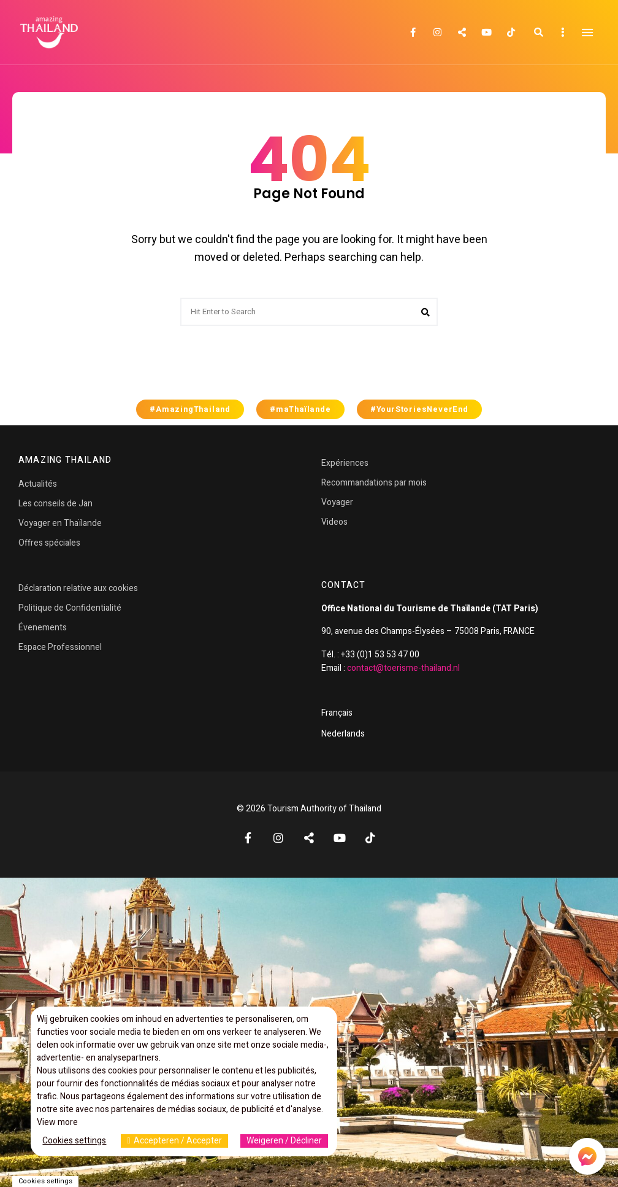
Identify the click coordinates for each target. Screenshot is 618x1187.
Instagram (437, 32)
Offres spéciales (49, 542)
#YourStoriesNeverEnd (419, 409)
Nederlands (343, 733)
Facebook (412, 32)
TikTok (510, 32)
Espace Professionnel (60, 647)
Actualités (37, 484)
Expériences (344, 463)
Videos (334, 522)
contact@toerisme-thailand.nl (403, 668)
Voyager (337, 502)
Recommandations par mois (374, 482)
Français (337, 712)
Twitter (461, 32)
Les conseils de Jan (55, 503)
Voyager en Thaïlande (60, 523)
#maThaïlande (300, 409)
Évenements (42, 627)
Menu (587, 32)
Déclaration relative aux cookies (78, 588)
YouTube (486, 32)
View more (57, 1122)
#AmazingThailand (190, 409)
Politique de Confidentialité (69, 607)
